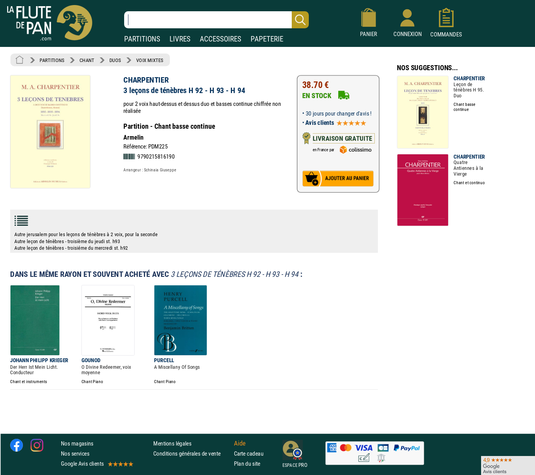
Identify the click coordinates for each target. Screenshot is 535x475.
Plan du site (247, 464)
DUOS (115, 60)
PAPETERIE (267, 39)
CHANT (87, 60)
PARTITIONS (142, 39)
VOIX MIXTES (149, 60)
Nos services (75, 453)
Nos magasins (77, 443)
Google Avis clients (96, 464)
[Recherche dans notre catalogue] (216, 19)
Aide (240, 443)
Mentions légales (172, 443)
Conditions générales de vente (191, 453)
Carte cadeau (248, 453)
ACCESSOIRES (220, 39)
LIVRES (180, 39)
